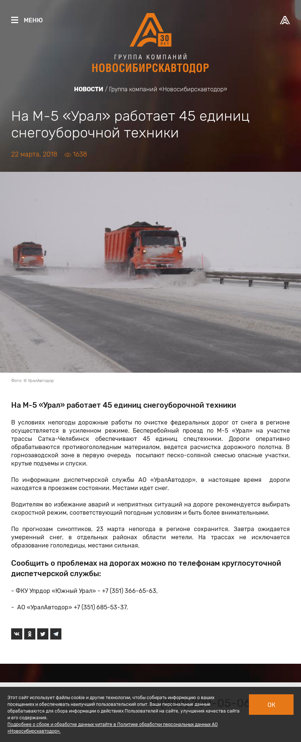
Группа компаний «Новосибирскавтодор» (168, 89)
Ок (271, 704)
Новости (88, 89)
